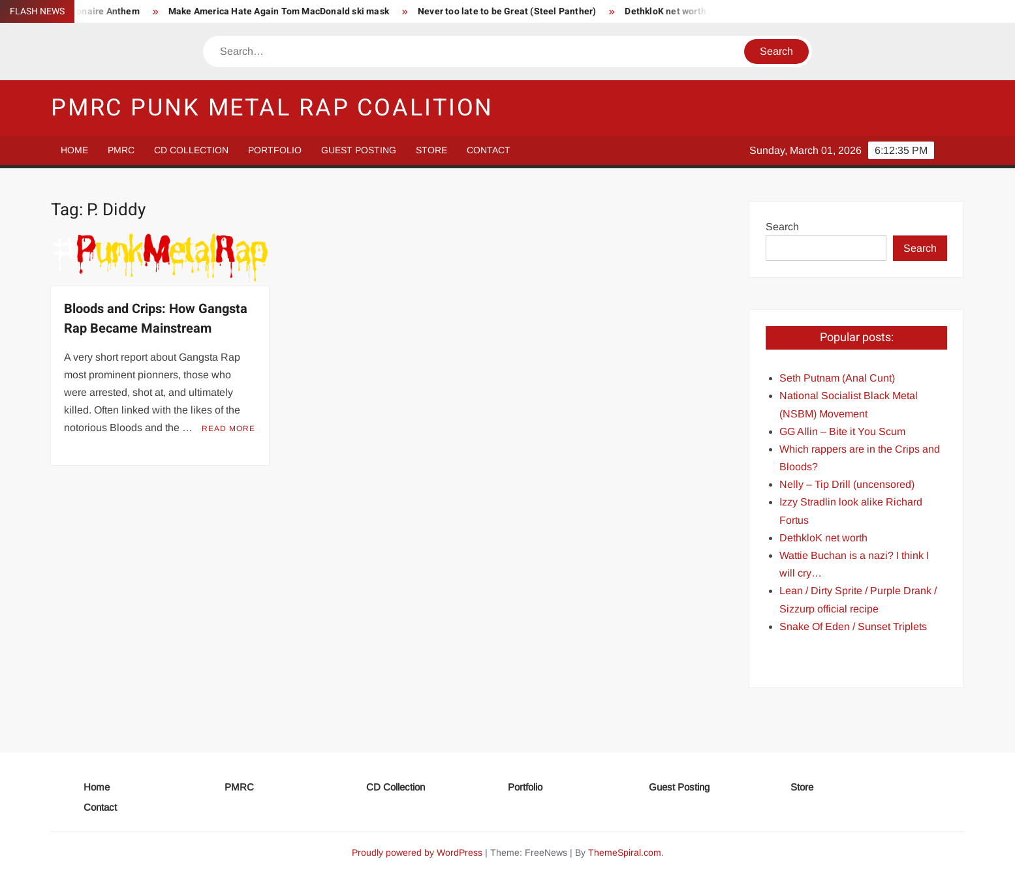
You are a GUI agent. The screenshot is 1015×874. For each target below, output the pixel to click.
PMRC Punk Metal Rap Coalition (272, 108)
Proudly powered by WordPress (417, 852)
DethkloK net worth (670, 11)
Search (782, 226)
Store (431, 150)
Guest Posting (358, 150)
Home (74, 150)
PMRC (121, 150)
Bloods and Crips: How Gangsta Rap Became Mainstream (155, 318)
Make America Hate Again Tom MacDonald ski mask (283, 11)
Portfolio (275, 150)
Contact (488, 150)
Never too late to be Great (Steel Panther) (511, 11)
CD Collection (191, 150)
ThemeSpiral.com (624, 852)
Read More (228, 428)
